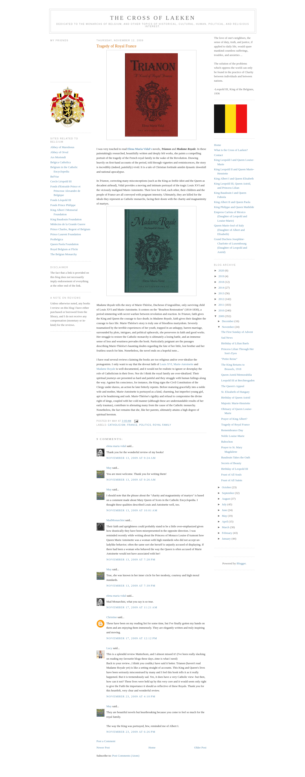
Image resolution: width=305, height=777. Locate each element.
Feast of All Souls (231, 474)
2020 (221, 270)
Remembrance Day (232, 430)
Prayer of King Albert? (234, 418)
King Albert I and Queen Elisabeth (234, 178)
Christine (111, 617)
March (226, 527)
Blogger (241, 563)
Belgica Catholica (60, 162)
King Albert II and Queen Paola (232, 202)
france (132, 425)
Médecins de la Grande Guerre (67, 224)
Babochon (227, 441)
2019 (221, 276)
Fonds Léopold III (60, 200)
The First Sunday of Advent (237, 332)
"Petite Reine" (229, 359)
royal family (162, 425)
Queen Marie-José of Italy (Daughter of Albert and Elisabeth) (229, 230)
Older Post (200, 747)
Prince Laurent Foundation (65, 234)
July (224, 504)
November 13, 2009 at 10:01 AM (131, 510)
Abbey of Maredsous (62, 147)
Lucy (109, 648)
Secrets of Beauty (231, 463)
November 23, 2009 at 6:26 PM (130, 731)
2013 (221, 293)
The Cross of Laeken (152, 18)
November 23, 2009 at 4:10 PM (130, 696)
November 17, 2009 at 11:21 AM (131, 607)
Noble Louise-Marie (232, 436)
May (109, 467)
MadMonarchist (115, 520)
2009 (221, 316)
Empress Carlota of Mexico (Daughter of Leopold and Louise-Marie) (230, 216)
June (225, 510)
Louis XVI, (166, 364)
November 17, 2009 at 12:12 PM (131, 638)
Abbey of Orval (59, 152)
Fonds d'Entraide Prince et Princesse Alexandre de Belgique (65, 191)
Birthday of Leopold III (234, 468)
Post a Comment (105, 741)
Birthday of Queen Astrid (235, 397)
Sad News (226, 337)
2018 (221, 282)
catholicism (116, 425)
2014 (221, 287)
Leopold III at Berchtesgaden (237, 380)
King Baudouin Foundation (66, 219)
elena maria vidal (116, 446)
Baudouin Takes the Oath (235, 457)
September (228, 493)
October (227, 487)
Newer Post (103, 747)
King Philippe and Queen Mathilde (234, 207)
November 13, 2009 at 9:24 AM (131, 457)
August (226, 498)
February (227, 533)
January (227, 538)
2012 (221, 299)
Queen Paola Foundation (64, 244)
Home (152, 747)
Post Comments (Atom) (126, 755)
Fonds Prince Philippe (63, 205)
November (228, 326)
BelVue (54, 176)
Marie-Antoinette (183, 364)
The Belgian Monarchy (63, 254)
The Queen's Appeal (232, 386)
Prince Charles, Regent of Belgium (70, 229)
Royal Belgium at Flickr (64, 249)
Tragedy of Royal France (235, 424)
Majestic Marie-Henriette (235, 403)
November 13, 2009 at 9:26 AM (131, 479)
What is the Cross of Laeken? (231, 150)
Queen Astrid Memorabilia (236, 374)
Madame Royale (105, 368)
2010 (221, 310)
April (225, 521)
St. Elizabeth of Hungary (235, 391)
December (228, 321)
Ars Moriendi (58, 157)
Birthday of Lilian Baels (235, 343)
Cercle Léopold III (61, 181)
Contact (218, 155)
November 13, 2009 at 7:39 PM (130, 585)
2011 (221, 304)
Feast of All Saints (231, 480)
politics (145, 425)
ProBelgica (56, 239)
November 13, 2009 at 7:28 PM (130, 559)
